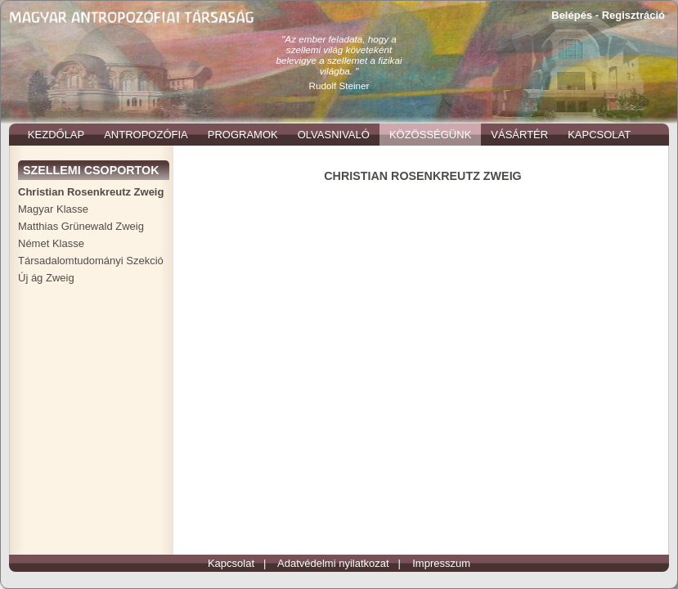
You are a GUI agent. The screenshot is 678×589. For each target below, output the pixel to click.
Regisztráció (633, 15)
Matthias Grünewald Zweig (81, 226)
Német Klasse (51, 243)
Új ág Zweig (46, 278)
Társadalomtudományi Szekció (91, 260)
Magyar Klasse (53, 209)
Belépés (571, 15)
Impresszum (441, 563)
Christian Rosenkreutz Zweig (91, 192)
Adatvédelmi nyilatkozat (333, 563)
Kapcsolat (231, 563)
